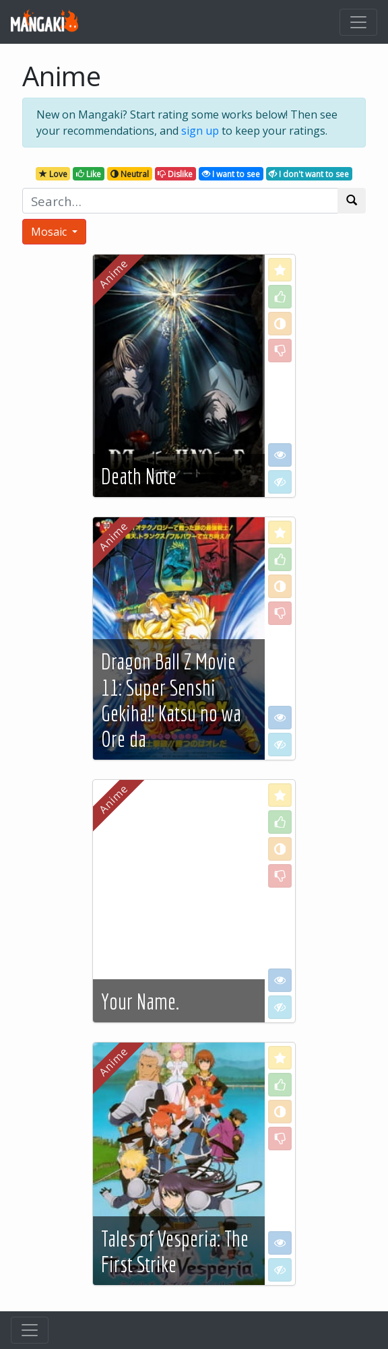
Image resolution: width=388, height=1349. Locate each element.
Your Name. (140, 1001)
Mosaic (50, 231)
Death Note (138, 476)
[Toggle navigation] (358, 22)
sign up (200, 130)
